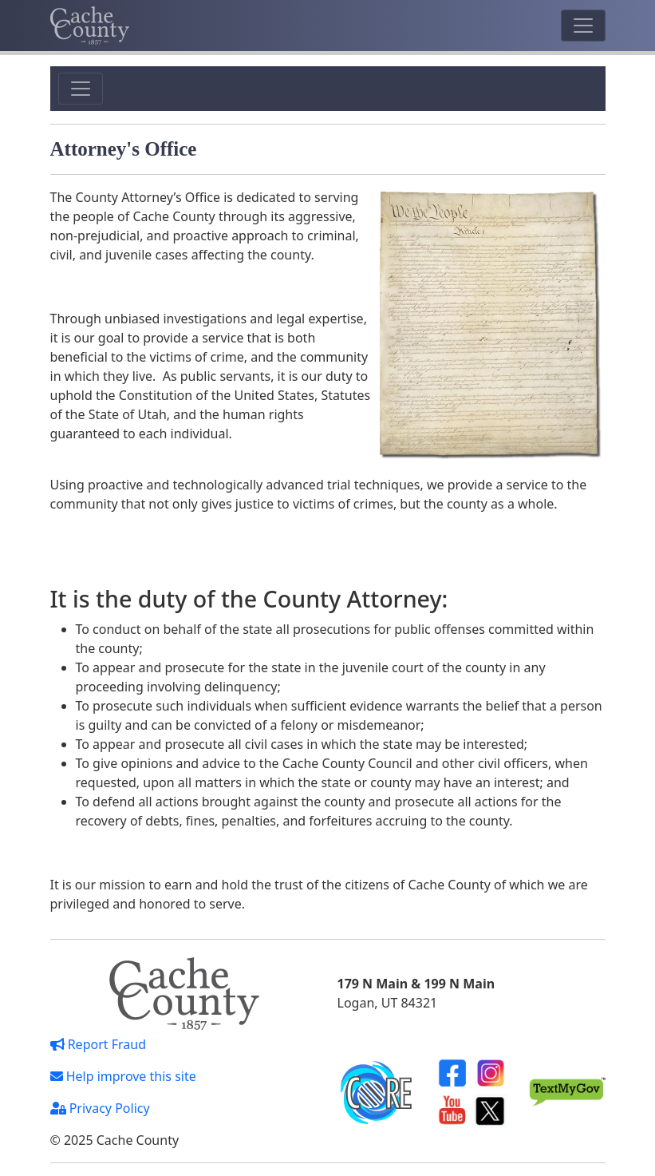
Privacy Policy (100, 1108)
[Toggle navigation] (583, 26)
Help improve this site (123, 1076)
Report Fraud (98, 1044)
